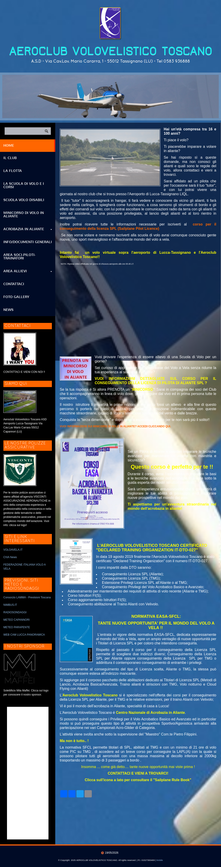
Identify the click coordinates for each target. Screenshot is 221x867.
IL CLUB (10, 158)
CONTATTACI (13, 284)
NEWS (8, 310)
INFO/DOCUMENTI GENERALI (27, 242)
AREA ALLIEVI (27, 271)
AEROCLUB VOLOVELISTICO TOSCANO (110, 51)
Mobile (160, 860)
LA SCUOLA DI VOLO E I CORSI (23, 185)
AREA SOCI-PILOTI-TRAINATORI (19, 257)
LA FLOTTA (12, 171)
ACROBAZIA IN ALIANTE (27, 229)
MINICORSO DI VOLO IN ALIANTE (23, 215)
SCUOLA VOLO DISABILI (23, 200)
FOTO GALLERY (16, 297)
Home (8, 145)
